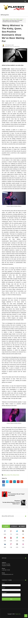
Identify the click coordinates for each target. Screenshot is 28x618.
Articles (7, 19)
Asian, (11, 46)
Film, (13, 46)
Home (4, 19)
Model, (16, 46)
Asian (11, 19)
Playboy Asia (17, 614)
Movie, (18, 46)
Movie (21, 19)
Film (14, 19)
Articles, (8, 46)
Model (18, 19)
